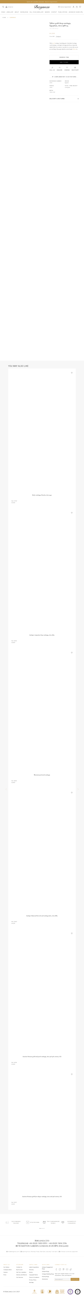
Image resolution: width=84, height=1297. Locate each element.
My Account (19, 1269)
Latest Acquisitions (34, 1267)
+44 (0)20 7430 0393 (38, 1243)
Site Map (31, 1282)
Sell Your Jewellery (36, 12)
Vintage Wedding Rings (48, 1274)
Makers (47, 12)
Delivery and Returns (21, 1274)
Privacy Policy (32, 1280)
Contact (54, 12)
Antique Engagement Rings (47, 1268)
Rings (3, 12)
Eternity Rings (45, 1276)
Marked (74, 49)
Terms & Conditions (34, 1277)
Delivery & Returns (64, 98)
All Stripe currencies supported (69, 1251)
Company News (7, 1269)
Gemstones (45, 1279)
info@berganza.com (13, 1251)
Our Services (19, 1277)
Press (4, 1274)
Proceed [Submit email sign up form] (75, 1279)
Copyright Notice (33, 1274)
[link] (42, 433)
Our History (6, 1267)
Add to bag (64, 62)
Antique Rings (45, 1271)
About (17, 12)
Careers (5, 1272)
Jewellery (10, 12)
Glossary (31, 1269)
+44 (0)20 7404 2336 (58, 1243)
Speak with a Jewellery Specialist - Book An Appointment (42, 2)
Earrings (13, 17)
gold (54, 43)
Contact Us (19, 1267)
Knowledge (24, 12)
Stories (31, 1272)
